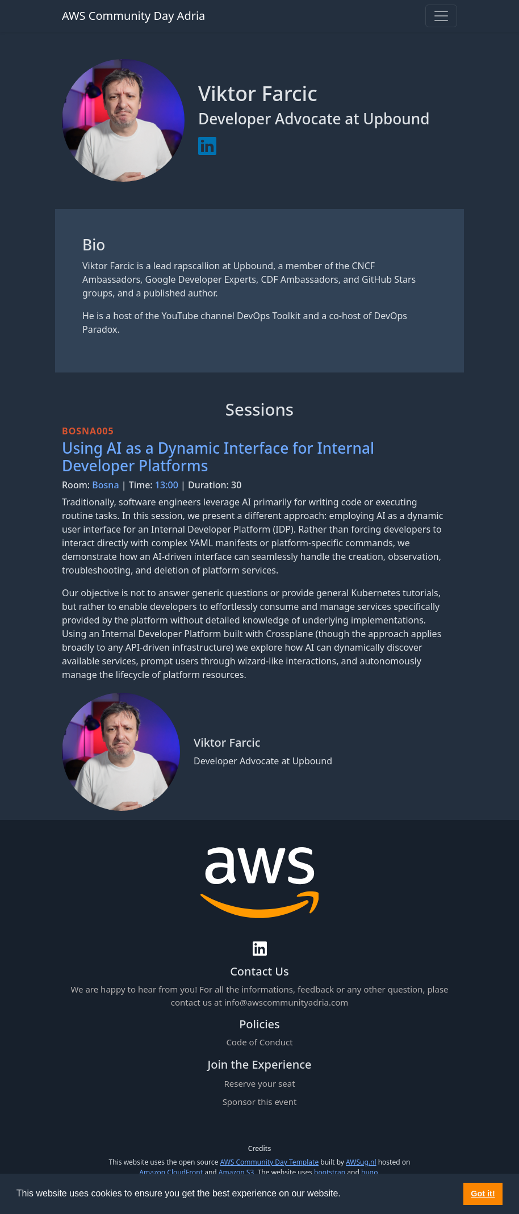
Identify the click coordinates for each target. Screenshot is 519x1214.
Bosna (105, 485)
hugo (369, 1172)
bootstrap (329, 1172)
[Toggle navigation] (441, 16)
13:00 (166, 485)
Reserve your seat (259, 1083)
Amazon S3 (236, 1172)
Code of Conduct (259, 1042)
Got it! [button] (483, 1193)
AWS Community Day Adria (133, 15)
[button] (344, 1194)
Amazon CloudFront (171, 1172)
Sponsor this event (260, 1101)
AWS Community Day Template (269, 1162)
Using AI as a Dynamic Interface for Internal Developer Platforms (218, 457)
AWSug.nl (361, 1162)
